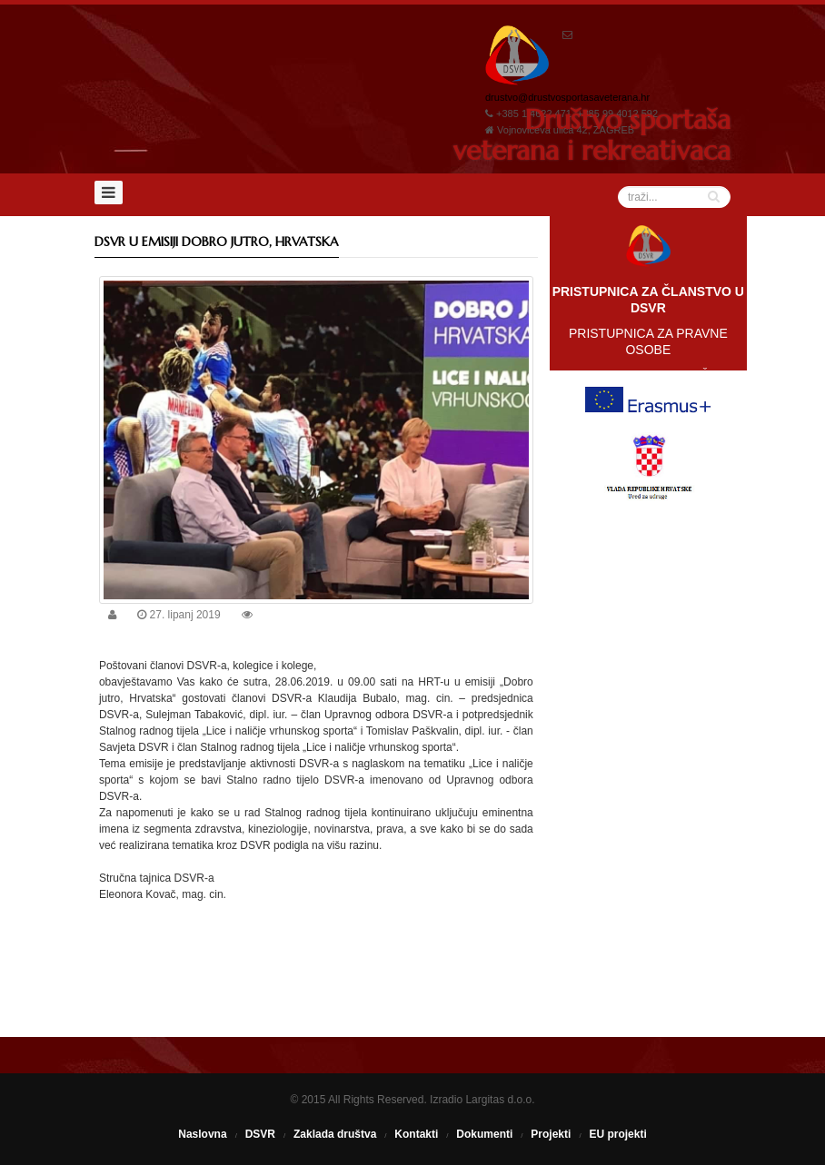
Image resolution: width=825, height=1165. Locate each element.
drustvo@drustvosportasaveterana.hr (567, 97)
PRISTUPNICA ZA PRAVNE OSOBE (648, 341)
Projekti (551, 1134)
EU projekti (617, 1134)
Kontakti (416, 1134)
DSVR (260, 1134)
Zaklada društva (334, 1134)
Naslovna (202, 1134)
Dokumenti (484, 1134)
